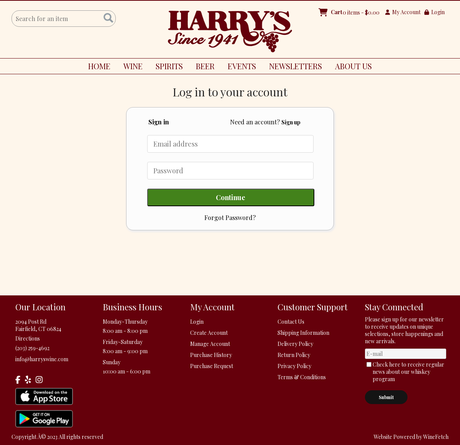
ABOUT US (351, 67)
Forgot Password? (230, 218)
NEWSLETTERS (295, 66)
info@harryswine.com (41, 359)
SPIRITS (166, 67)
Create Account (209, 332)
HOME (99, 66)
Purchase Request (211, 366)
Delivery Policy (295, 343)
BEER (202, 67)
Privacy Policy (294, 366)
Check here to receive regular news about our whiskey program (408, 372)
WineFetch (436, 436)
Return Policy (294, 355)
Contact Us (291, 321)
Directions (27, 338)
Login (434, 12)
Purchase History (211, 355)
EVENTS (242, 66)
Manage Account (210, 343)
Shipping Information (303, 332)
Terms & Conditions (302, 377)
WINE (130, 67)
